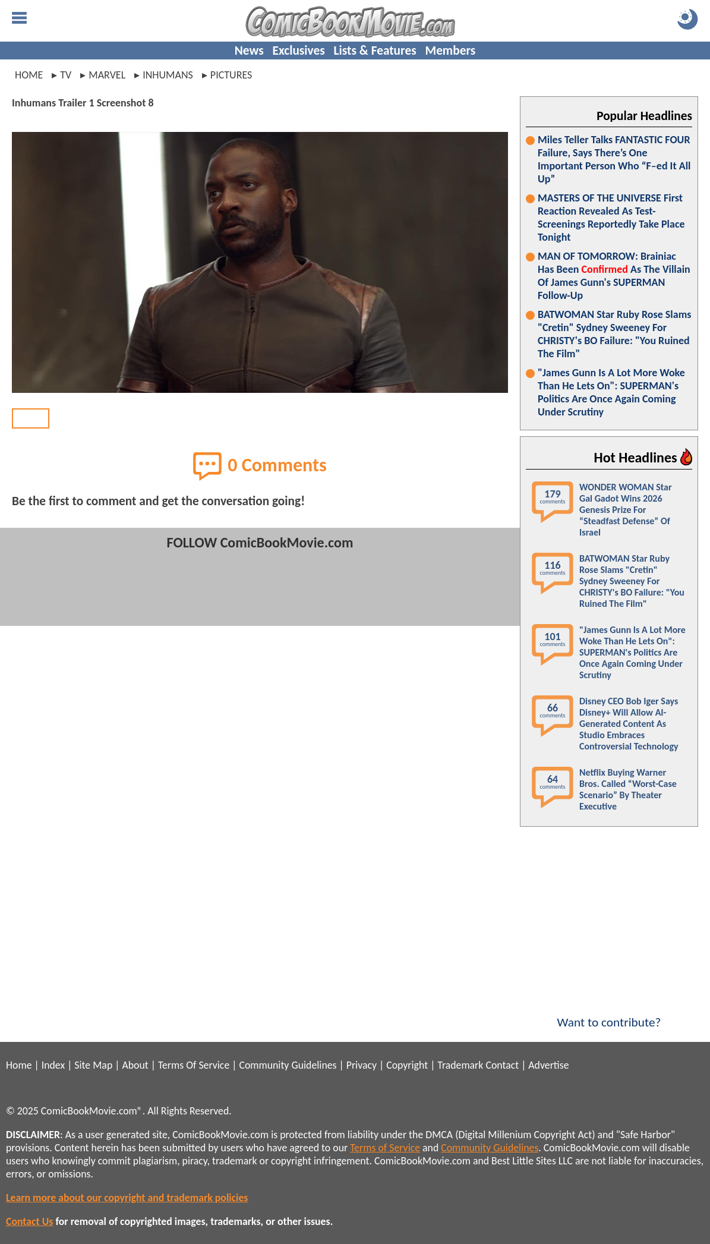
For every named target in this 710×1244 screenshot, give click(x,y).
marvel (107, 74)
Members (450, 50)
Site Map (93, 1065)
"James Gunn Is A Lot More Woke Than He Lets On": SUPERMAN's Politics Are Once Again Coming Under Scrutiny (611, 392)
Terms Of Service (193, 1065)
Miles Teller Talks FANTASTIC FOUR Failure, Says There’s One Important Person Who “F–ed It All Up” (614, 159)
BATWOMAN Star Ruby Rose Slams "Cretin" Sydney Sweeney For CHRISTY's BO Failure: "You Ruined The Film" (614, 334)
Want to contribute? (609, 1014)
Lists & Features (375, 50)
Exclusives (299, 50)
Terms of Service (385, 1147)
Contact (502, 1065)
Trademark (460, 1065)
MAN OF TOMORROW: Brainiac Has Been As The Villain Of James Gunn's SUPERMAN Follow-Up (614, 276)
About (135, 1065)
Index (53, 1065)
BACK (31, 418)
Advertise (548, 1065)
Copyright (407, 1065)
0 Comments (260, 466)
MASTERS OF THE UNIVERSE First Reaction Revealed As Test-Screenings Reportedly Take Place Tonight (611, 217)
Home (29, 74)
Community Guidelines (287, 1065)
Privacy (361, 1065)
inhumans (168, 74)
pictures (231, 74)
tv (65, 74)
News (249, 50)
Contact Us (29, 1221)
